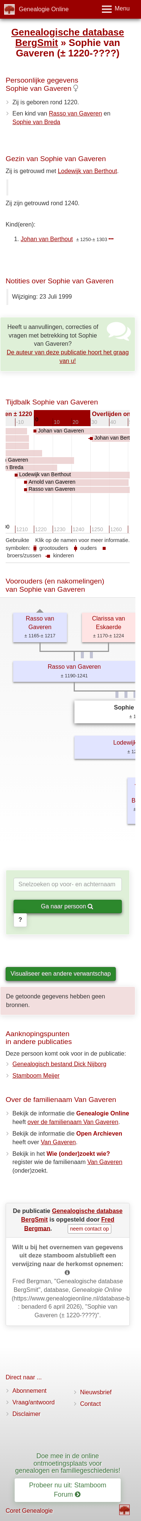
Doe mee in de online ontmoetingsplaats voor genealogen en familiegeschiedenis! (67, 1463)
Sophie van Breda (36, 122)
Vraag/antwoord (33, 1402)
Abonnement (29, 1391)
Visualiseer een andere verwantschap (61, 973)
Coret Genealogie (29, 1511)
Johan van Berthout (47, 239)
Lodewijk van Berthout (87, 171)
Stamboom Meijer (35, 1075)
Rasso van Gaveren (75, 113)
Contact (90, 1404)
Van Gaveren (58, 1142)
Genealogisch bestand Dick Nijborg (59, 1064)
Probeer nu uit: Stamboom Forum (67, 1489)
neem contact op (89, 1229)
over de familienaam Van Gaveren (72, 1122)
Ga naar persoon (67, 906)
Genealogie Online (44, 9)
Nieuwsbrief (96, 1392)
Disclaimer (26, 1414)
